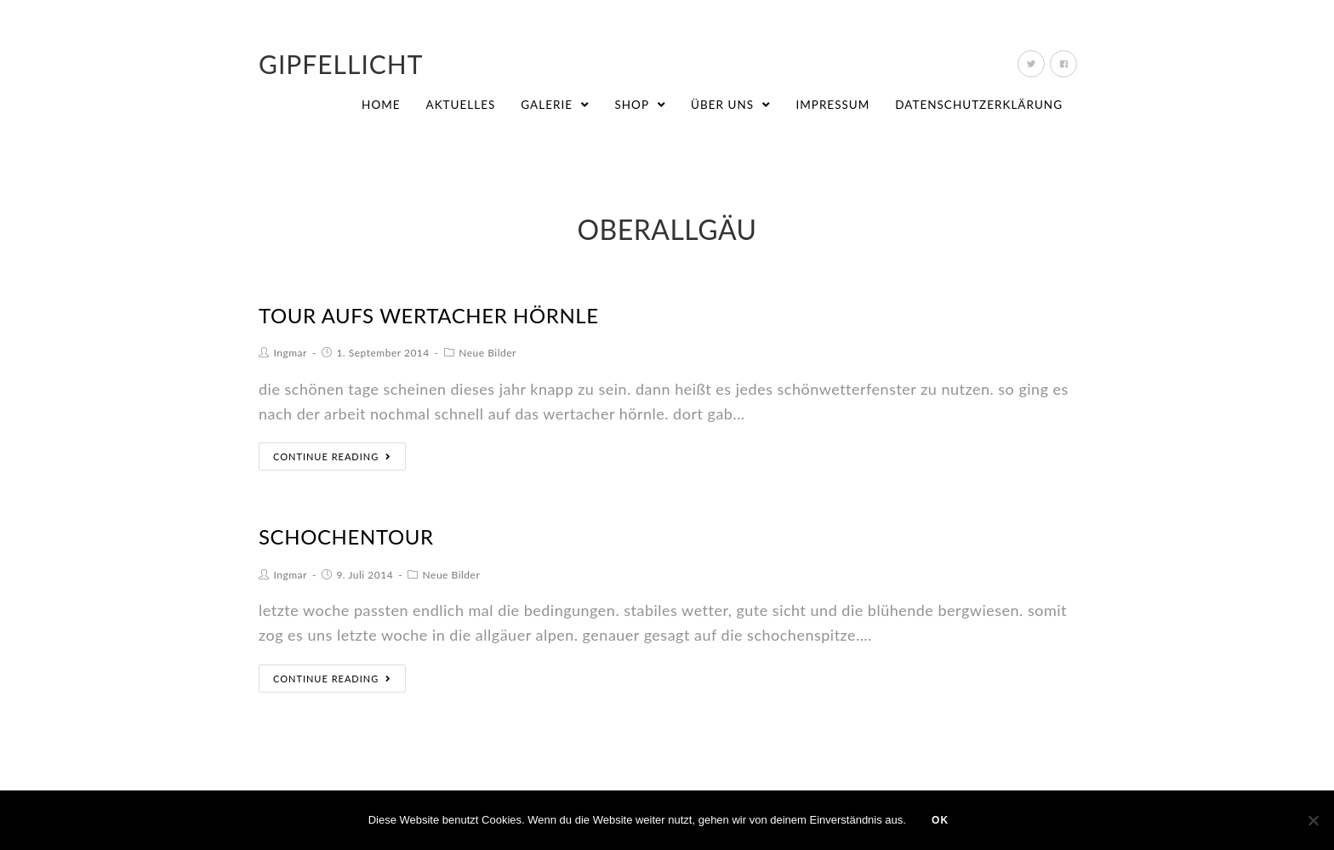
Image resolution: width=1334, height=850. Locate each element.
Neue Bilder (487, 352)
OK (940, 820)
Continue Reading (332, 456)
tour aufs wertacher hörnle (429, 315)
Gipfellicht (341, 63)
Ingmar (290, 352)
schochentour (346, 536)
